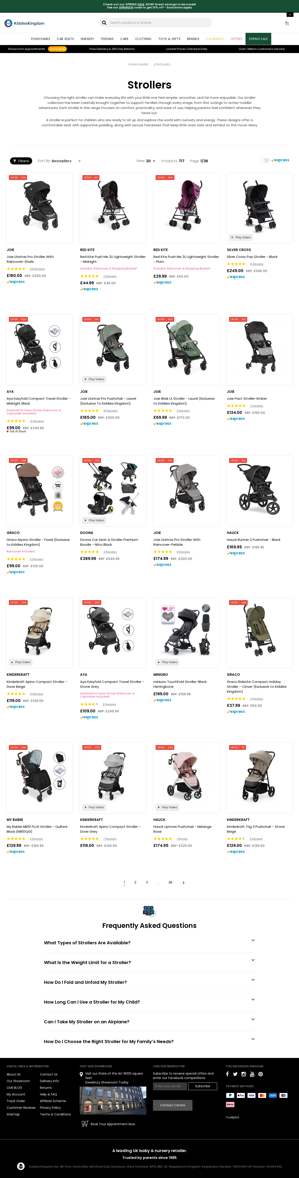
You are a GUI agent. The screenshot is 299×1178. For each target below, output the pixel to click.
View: (140, 160)
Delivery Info (49, 1081)
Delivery (98, 49)
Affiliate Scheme (53, 1101)
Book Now (57, 49)
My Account (16, 1094)
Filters (21, 161)
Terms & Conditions (55, 1114)
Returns (123, 49)
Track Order (16, 1101)
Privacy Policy (50, 1107)
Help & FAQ (48, 1094)
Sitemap (13, 1114)
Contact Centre (172, 1105)
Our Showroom (18, 1081)
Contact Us (48, 1074)
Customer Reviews (21, 1107)
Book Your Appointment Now (113, 1124)
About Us (13, 1074)
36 (170, 882)
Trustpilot (232, 1117)
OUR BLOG (14, 1087)
